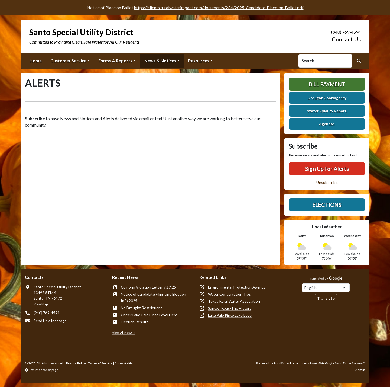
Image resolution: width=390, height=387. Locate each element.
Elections (327, 205)
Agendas (327, 123)
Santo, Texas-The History (229, 308)
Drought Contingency (326, 97)
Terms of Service (100, 363)
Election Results (134, 321)
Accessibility (124, 363)
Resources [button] (198, 60)
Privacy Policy (76, 363)
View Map (41, 304)
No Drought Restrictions (141, 307)
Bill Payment (327, 84)
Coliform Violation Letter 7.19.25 (148, 287)
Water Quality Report (327, 110)
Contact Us (346, 39)
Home (36, 60)
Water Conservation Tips (229, 294)
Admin (360, 370)
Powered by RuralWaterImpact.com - (310, 363)
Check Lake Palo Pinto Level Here (149, 314)
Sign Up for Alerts (327, 168)
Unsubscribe (327, 182)
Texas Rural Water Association (234, 301)
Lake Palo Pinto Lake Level (230, 315)
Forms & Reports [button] (115, 60)
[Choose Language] (326, 287)
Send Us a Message (50, 320)
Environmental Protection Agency (236, 287)
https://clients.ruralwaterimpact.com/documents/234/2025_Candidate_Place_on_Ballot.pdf (219, 7)
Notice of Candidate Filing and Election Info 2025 (153, 297)
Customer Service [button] (68, 60)
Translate (326, 298)
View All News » (123, 333)
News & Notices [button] (160, 60)
